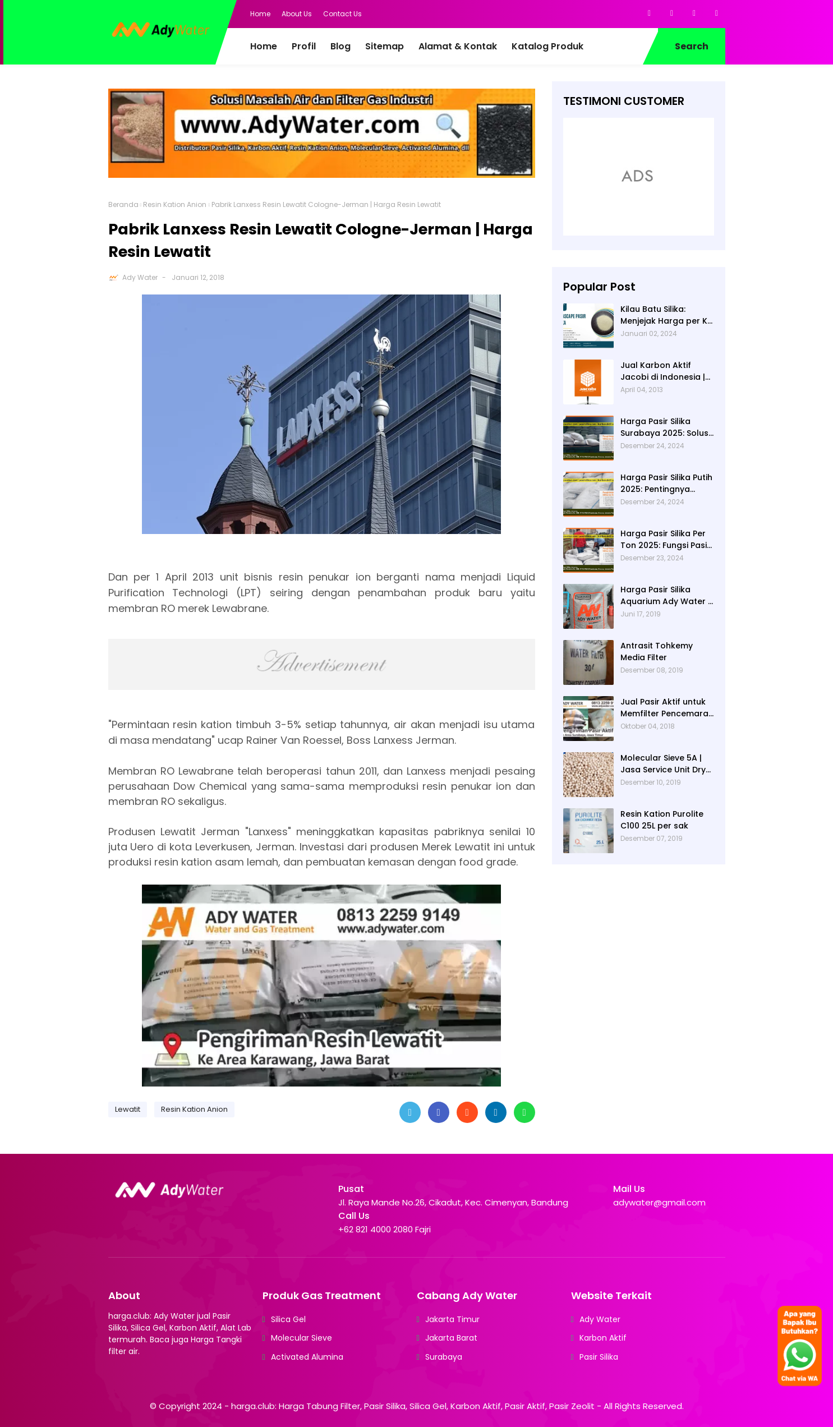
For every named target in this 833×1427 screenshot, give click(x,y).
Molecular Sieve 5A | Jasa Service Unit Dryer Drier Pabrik (667, 764)
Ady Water (140, 277)
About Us (297, 14)
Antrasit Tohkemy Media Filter (656, 651)
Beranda (123, 204)
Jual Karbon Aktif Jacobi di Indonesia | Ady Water (662, 371)
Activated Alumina (307, 1356)
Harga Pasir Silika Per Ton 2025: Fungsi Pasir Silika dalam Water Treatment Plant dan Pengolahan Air (665, 539)
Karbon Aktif (603, 1337)
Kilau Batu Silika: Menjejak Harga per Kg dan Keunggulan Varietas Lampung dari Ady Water (667, 315)
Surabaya (443, 1356)
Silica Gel (288, 1319)
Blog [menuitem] (340, 46)
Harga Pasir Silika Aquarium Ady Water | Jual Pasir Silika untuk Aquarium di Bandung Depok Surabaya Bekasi (665, 595)
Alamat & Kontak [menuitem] (457, 46)
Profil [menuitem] (304, 46)
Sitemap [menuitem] (384, 46)
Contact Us (342, 14)
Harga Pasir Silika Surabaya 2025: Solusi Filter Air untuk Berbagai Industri (665, 427)
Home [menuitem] (263, 46)
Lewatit (127, 1109)
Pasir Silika (598, 1356)
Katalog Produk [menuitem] (547, 46)
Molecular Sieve (301, 1337)
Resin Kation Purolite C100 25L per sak (661, 819)
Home (260, 14)
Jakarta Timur (452, 1319)
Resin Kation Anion (174, 204)
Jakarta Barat (451, 1337)
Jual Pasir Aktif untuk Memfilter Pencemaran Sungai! (667, 708)
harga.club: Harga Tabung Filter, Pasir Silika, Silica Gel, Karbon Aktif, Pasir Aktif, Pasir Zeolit (413, 1406)
